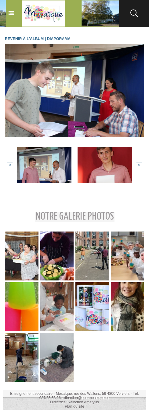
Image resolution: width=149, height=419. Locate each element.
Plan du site (74, 406)
